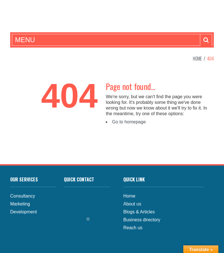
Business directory (141, 219)
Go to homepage (129, 121)
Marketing (20, 203)
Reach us (133, 227)
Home (197, 58)
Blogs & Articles (139, 211)
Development (23, 211)
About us (132, 203)
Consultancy (22, 196)
